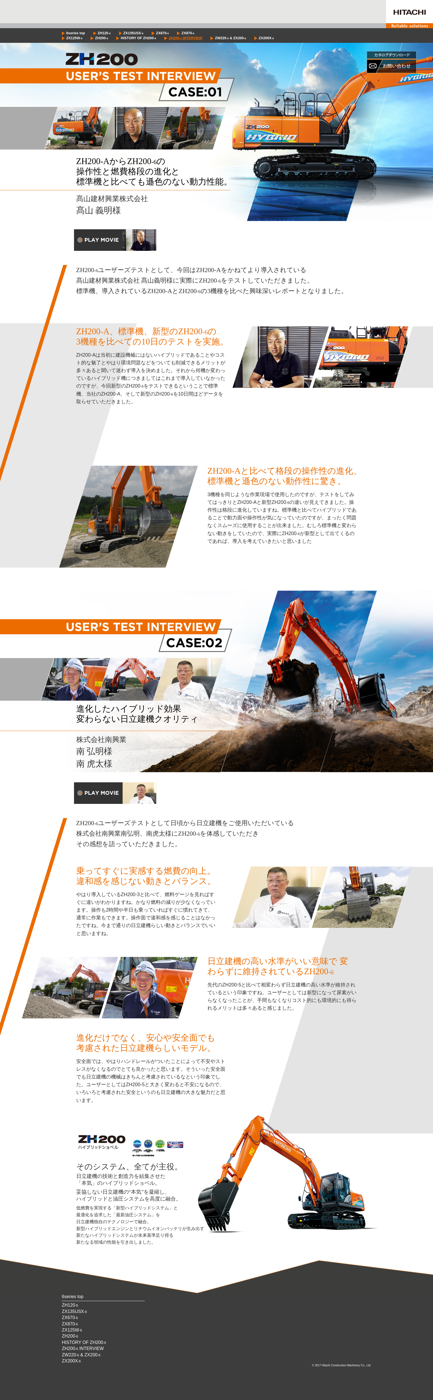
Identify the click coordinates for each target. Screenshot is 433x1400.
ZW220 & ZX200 (230, 38)
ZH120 (104, 33)
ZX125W (74, 38)
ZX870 (187, 33)
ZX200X (266, 38)
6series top (75, 33)
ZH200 (101, 38)
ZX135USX (133, 33)
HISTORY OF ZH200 (138, 38)
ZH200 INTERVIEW (185, 38)
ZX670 (162, 33)
